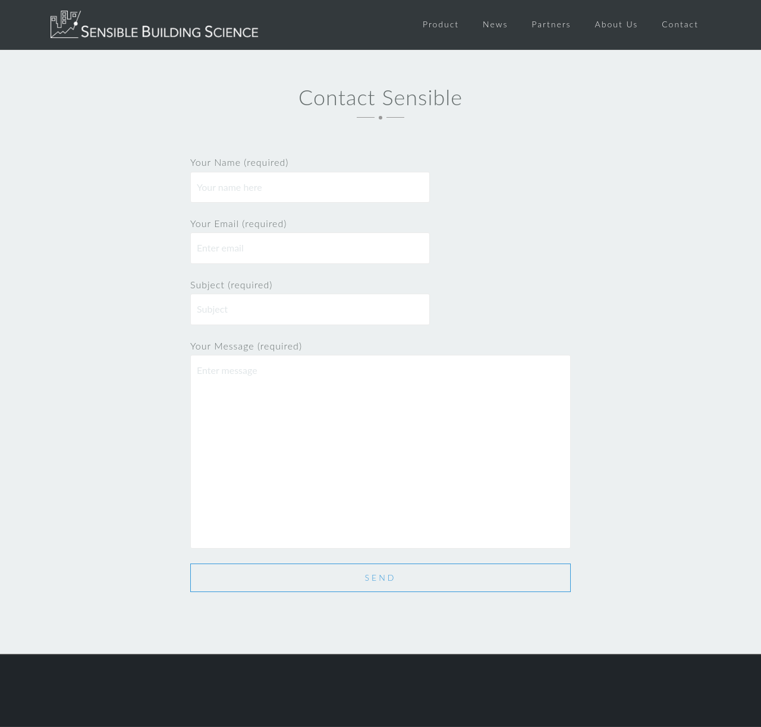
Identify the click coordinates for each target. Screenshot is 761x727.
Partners (551, 24)
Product (441, 24)
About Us (617, 24)
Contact (680, 24)
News (495, 24)
